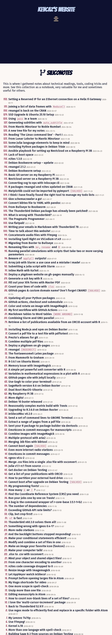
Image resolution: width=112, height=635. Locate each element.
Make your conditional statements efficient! (37, 538)
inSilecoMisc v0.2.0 (20, 414)
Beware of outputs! (27, 258)
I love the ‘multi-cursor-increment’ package (37, 602)
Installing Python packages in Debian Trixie (36, 146)
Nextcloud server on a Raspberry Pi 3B (33, 179)
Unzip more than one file (24, 590)
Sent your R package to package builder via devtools (43, 426)
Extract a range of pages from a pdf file (34, 422)
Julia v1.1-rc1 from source (24, 466)
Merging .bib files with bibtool (27, 442)
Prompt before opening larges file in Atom (36, 578)
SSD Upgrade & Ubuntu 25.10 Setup (31, 114)
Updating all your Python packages (31, 298)
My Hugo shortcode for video (27, 582)
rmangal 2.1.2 (17, 167)
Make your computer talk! (25, 550)
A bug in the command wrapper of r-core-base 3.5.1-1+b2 (45, 502)
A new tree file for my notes (26, 130)
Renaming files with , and (34, 247)
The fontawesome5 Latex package (31, 353)
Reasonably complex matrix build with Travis (37, 406)
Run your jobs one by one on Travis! (31, 498)
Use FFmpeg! (16, 622)
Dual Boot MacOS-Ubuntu (25, 389)
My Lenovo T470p (19, 618)
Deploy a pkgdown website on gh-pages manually (41, 274)
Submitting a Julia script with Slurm (31, 266)
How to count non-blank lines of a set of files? (38, 598)
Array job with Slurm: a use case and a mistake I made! (44, 262)
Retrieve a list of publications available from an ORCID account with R (54, 322)
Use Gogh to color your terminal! (29, 381)
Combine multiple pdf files (25, 341)
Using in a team (22, 118)
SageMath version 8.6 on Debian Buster (34, 385)
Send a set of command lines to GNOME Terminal (40, 417)
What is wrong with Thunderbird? (30, 215)
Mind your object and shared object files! (35, 558)
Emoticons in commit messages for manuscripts (40, 430)
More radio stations (21, 530)
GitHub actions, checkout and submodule (35, 302)
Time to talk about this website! (29, 231)
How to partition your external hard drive (35, 478)
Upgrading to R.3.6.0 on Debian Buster (33, 409)
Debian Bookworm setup (24, 170)
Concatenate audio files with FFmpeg (32, 235)
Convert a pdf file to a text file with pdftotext (38, 333)
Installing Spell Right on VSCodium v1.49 (34, 239)
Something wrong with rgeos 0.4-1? (31, 526)
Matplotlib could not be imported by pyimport (45, 191)
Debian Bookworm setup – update (30, 162)
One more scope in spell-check (28, 586)
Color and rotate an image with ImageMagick (37, 306)
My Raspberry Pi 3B (20, 393)
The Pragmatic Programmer (26, 219)
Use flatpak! (16, 223)
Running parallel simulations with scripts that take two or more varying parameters (55, 252)
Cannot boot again (27, 446)
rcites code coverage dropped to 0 (30, 566)
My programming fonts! (23, 486)
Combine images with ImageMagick (31, 434)
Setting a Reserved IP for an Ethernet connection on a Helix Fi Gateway (54, 99)
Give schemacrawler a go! (25, 199)
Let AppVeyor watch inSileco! (27, 574)
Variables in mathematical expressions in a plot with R (44, 373)
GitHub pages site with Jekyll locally (32, 377)
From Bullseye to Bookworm (27, 207)
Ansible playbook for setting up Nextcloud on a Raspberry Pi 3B (50, 150)
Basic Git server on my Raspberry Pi (31, 175)
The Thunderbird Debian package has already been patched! (48, 211)
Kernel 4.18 (15, 626)
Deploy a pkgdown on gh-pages (29, 345)
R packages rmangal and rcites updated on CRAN (40, 187)
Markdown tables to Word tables (40, 314)
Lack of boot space (20, 154)
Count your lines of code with (31, 286)
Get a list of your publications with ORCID (35, 474)
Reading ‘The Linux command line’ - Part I (35, 134)
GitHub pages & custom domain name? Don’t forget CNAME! (54, 290)
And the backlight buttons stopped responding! (39, 534)
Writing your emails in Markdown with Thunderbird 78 (43, 227)
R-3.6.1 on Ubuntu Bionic (24, 361)
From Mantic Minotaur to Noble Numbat (34, 126)
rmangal (22, 349)
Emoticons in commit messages (29, 454)
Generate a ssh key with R (25, 278)
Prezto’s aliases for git (23, 337)
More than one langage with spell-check (34, 630)
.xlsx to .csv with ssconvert (25, 554)
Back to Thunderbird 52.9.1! (25, 606)
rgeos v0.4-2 (16, 458)
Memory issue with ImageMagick (29, 365)
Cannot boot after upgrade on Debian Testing (45, 482)
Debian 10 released (25, 401)
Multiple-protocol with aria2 (26, 438)
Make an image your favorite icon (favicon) (36, 546)
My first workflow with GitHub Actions (32, 310)
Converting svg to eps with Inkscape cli (33, 183)
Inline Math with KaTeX (23, 270)
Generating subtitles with (35, 122)
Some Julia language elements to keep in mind (39, 142)
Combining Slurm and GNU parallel (31, 318)
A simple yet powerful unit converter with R (36, 369)
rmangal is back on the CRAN (27, 110)
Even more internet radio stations (30, 450)
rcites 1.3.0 (15, 159)
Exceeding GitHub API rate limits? (30, 510)
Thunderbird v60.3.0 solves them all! (32, 522)
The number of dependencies (27, 506)
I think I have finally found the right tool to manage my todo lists (51, 195)
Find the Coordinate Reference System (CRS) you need (43, 494)
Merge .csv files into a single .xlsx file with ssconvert (42, 462)
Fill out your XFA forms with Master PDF (34, 282)
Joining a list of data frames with (36, 106)
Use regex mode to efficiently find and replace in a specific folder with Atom (58, 610)
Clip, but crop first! (20, 514)
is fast (15, 518)
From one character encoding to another (35, 562)
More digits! (16, 397)
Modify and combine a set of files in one (34, 542)
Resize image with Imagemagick (29, 570)
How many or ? (21, 490)
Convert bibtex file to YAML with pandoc (34, 203)
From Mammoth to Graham (26, 357)
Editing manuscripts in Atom (26, 594)
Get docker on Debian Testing (27, 470)
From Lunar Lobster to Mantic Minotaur (34, 138)
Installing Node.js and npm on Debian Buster (37, 329)
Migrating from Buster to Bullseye (30, 243)
